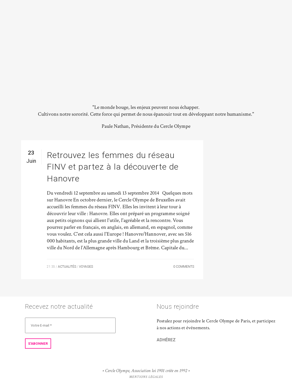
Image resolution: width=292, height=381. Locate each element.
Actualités (67, 266)
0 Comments (183, 266)
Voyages (86, 266)
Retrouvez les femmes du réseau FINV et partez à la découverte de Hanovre (113, 167)
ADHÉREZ (166, 339)
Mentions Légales (146, 377)
